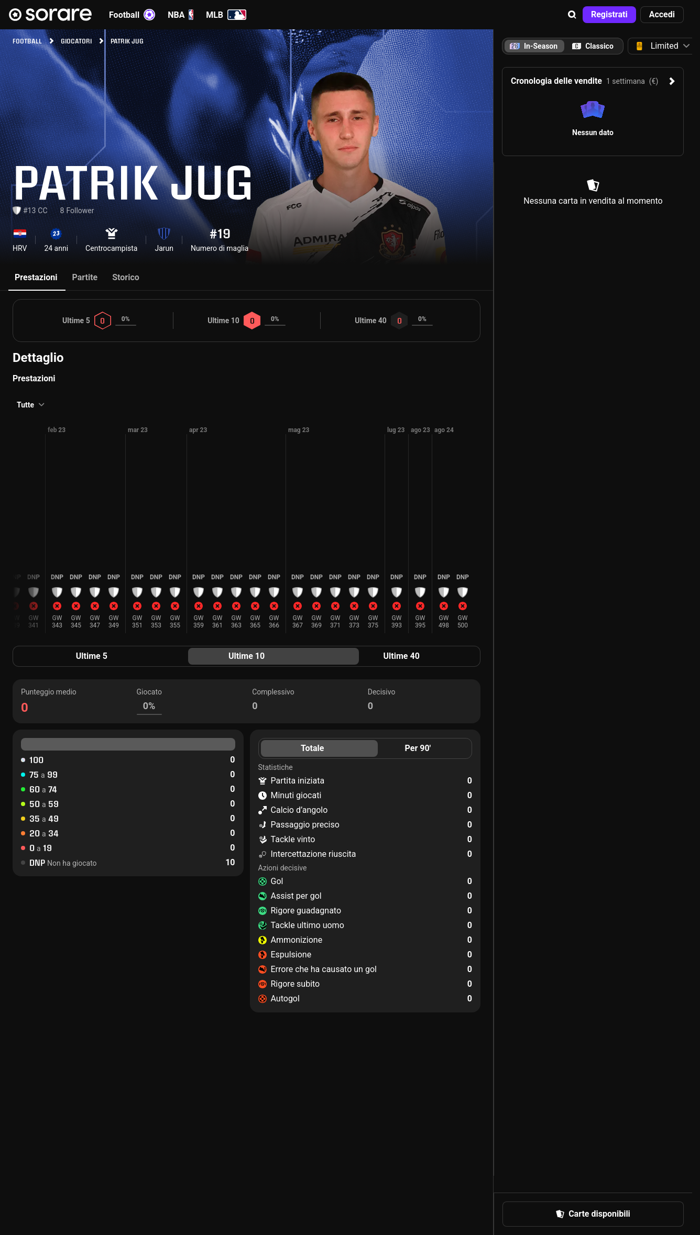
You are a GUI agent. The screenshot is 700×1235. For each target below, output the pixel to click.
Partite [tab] (84, 277)
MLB (226, 14)
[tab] (593, 46)
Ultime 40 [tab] (402, 656)
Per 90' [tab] (418, 748)
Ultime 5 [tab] (91, 656)
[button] (572, 14)
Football (132, 14)
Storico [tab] (125, 277)
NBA (180, 14)
